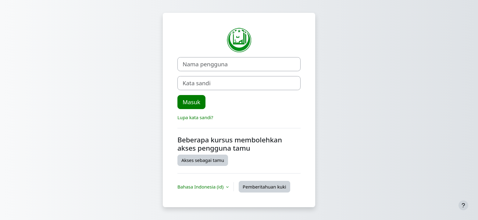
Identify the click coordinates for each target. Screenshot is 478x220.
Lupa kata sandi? (195, 117)
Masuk (191, 102)
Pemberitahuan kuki (264, 187)
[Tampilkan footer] (463, 205)
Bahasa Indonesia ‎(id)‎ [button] (201, 187)
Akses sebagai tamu (202, 160)
